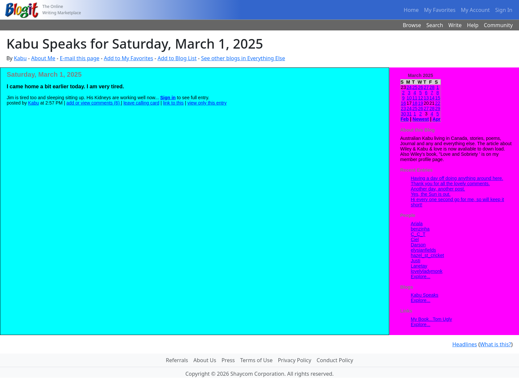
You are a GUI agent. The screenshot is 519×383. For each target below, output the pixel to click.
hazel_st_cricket (427, 255)
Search (434, 25)
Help (473, 25)
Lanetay (419, 266)
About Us (204, 360)
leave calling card (141, 103)
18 (414, 103)
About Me (43, 58)
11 (414, 98)
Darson (418, 244)
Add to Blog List (177, 58)
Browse (412, 25)
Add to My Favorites (128, 58)
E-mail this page (80, 58)
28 (432, 87)
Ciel (415, 239)
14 (432, 98)
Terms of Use (256, 360)
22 (437, 103)
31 (409, 113)
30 (403, 113)
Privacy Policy (294, 360)
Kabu (20, 58)
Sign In (503, 10)
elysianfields (423, 250)
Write (455, 25)
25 (414, 87)
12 (420, 98)
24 (409, 87)
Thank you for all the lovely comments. (450, 183)
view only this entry (206, 103)
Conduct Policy (334, 360)
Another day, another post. (438, 188)
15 (437, 98)
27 (426, 87)
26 (420, 87)
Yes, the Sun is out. (430, 194)
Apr (437, 119)
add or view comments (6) (94, 103)
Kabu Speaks (424, 295)
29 (437, 108)
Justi (415, 260)
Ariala (417, 223)
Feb (405, 119)
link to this (173, 103)
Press (228, 360)
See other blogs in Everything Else (243, 58)
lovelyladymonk (427, 271)
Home (411, 10)
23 (403, 108)
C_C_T (418, 234)
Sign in (168, 97)
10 (409, 98)
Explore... (420, 276)
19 (420, 103)
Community (498, 25)
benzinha (420, 229)
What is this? (495, 344)
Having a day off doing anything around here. (457, 178)
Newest (421, 119)
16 (403, 103)
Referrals (177, 360)
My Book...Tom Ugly (431, 319)
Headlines (464, 344)
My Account (475, 10)
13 (426, 98)
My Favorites (439, 10)
